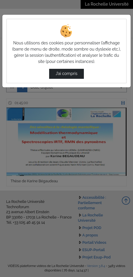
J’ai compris (66, 73)
